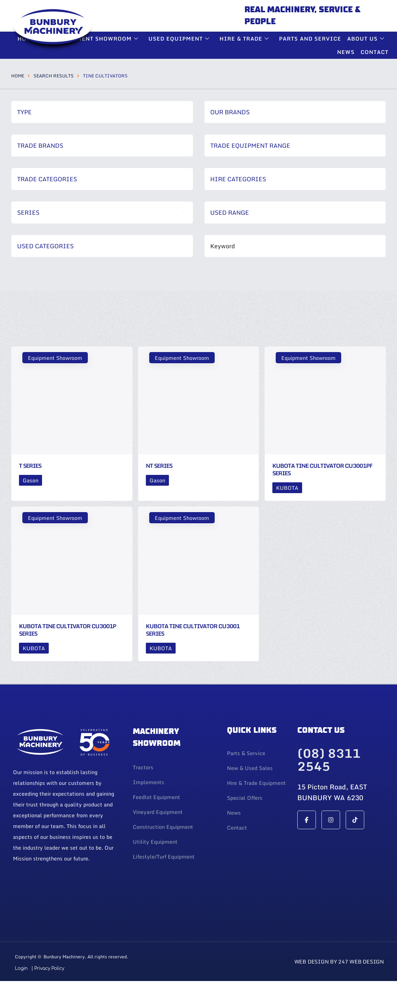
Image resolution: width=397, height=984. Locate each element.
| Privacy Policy (47, 968)
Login (21, 968)
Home (17, 75)
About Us (366, 38)
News (346, 52)
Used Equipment (179, 38)
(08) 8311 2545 (329, 760)
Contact (374, 52)
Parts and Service (310, 38)
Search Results (53, 75)
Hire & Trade (245, 38)
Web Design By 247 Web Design (339, 961)
